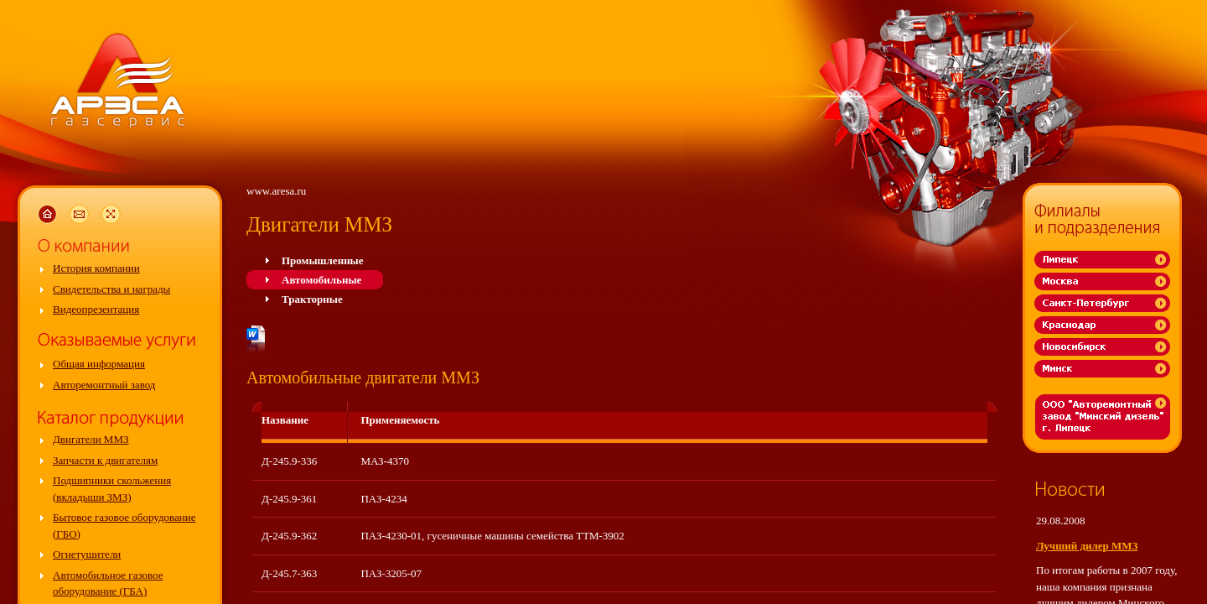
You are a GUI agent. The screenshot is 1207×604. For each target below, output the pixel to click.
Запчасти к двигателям (105, 460)
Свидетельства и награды (111, 289)
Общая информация (99, 363)
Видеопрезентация (96, 309)
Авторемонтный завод (104, 384)
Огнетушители (87, 554)
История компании (96, 268)
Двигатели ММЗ (91, 439)
